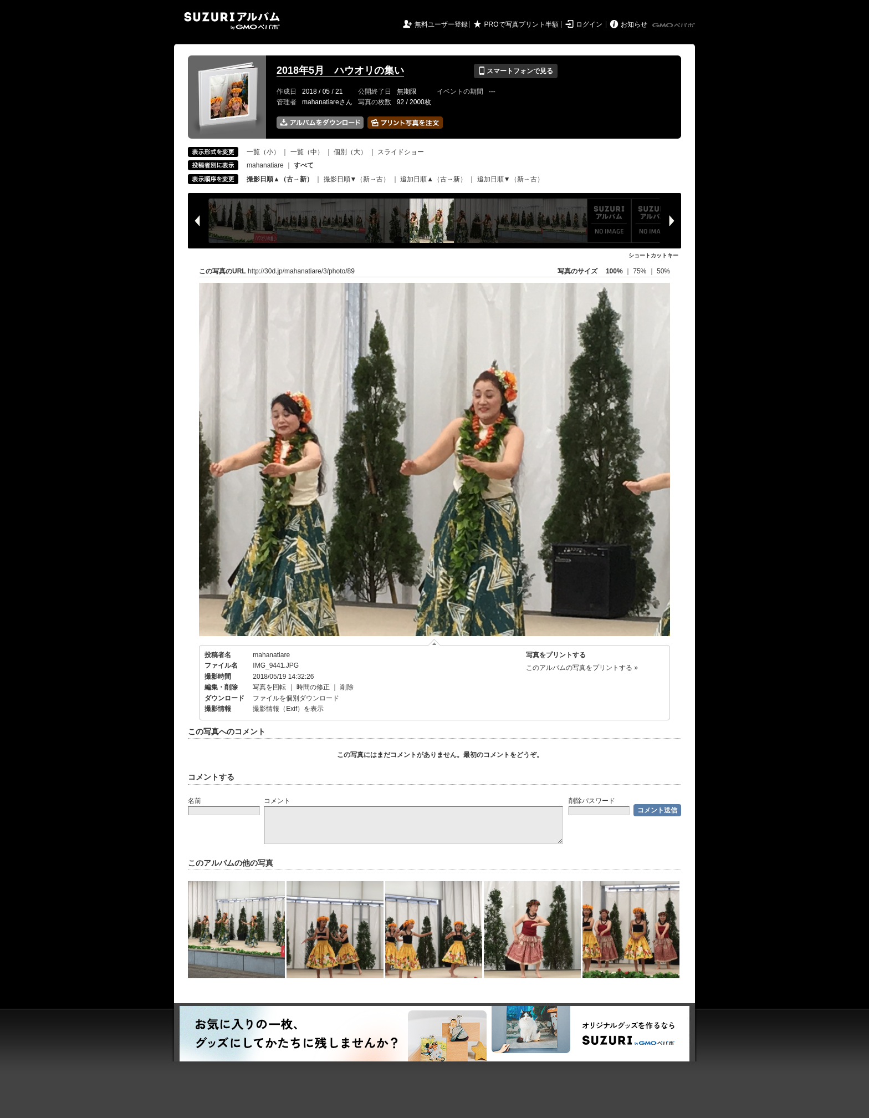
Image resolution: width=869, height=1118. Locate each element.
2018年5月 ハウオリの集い (340, 70)
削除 (347, 687)
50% (663, 271)
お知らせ (634, 24)
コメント (277, 801)
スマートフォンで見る (515, 71)
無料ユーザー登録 (441, 24)
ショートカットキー (653, 255)
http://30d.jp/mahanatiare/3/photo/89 (301, 271)
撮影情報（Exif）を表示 (288, 709)
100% (614, 271)
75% (640, 271)
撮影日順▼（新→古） (357, 179)
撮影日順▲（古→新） (280, 179)
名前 (194, 801)
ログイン (589, 24)
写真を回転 (269, 687)
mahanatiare (265, 165)
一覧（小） (263, 152)
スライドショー (400, 152)
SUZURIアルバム (232, 21)
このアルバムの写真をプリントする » (582, 668)
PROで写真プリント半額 (521, 24)
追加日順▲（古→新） (433, 179)
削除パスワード (592, 801)
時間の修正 (313, 687)
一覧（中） (307, 152)
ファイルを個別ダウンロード (296, 698)
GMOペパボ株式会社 (674, 25)
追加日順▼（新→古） (510, 179)
